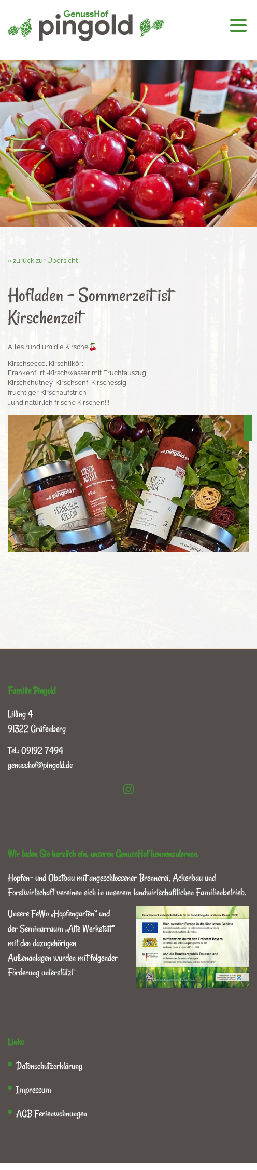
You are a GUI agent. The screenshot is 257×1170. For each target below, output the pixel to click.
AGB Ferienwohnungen (51, 1113)
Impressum (33, 1089)
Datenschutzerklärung (49, 1065)
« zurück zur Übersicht (43, 260)
